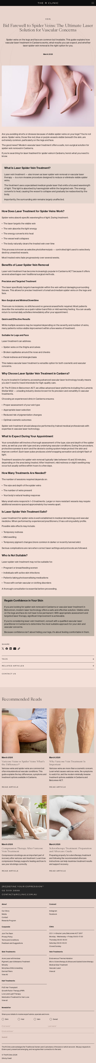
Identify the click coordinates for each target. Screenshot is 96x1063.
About (4, 904)
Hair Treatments (8, 981)
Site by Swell (7, 1058)
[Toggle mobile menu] (93, 3)
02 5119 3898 (11, 890)
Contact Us (9, 674)
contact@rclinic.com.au (19, 894)
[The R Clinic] (48, 3)
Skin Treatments (8, 952)
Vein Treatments (56, 952)
